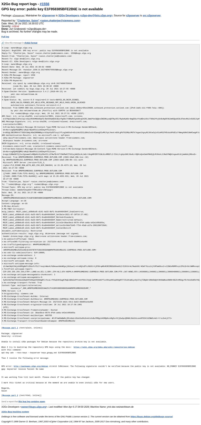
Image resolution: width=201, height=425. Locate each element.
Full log (5, 36)
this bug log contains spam (31, 401)
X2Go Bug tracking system (15, 411)
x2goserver (18, 15)
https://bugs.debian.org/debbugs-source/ (152, 416)
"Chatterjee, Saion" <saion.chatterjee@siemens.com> (48, 20)
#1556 (44, 4)
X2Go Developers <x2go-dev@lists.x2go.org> (85, 15)
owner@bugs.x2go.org (33, 407)
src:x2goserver (152, 15)
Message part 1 (10, 328)
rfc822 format (30, 43)
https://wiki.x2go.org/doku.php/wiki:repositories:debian (104, 347)
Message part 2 (10, 395)
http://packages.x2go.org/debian (31, 366)
